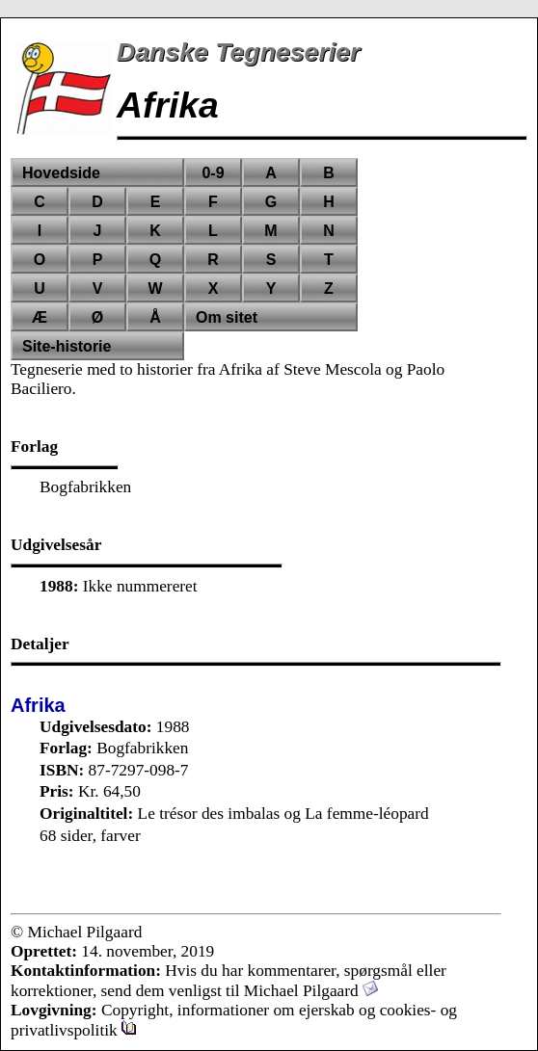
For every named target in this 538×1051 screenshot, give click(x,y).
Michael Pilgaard (311, 991)
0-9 (213, 173)
